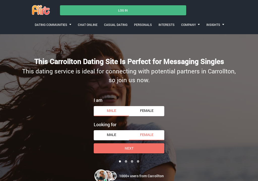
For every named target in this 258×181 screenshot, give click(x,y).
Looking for (105, 124)
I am (98, 100)
